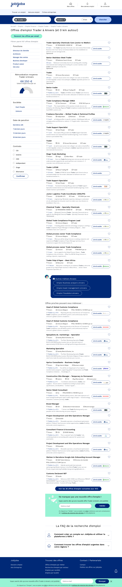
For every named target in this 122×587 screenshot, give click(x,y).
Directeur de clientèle (21, 51)
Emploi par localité (52, 573)
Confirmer (20, 176)
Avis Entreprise (16, 567)
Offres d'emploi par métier (55, 565)
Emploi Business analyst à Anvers (71, 283)
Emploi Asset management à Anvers (72, 288)
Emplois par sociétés (52, 570)
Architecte (17, 54)
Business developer (20, 61)
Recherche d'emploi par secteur (56, 567)
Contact (82, 565)
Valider (102, 506)
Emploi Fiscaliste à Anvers (68, 293)
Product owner (18, 64)
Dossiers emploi (16, 565)
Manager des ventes (20, 57)
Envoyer (102, 581)
